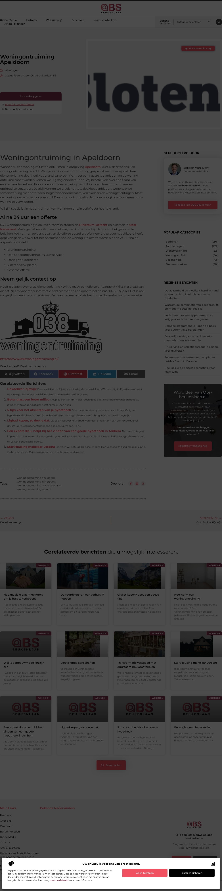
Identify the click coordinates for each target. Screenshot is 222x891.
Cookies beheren (192, 872)
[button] (213, 864)
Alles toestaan (145, 872)
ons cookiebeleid (59, 880)
